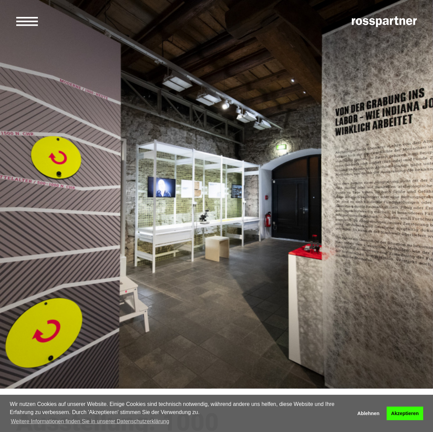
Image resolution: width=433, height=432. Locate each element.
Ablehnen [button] (368, 413)
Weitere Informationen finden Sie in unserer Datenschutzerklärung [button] (90, 421)
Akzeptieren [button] (405, 413)
